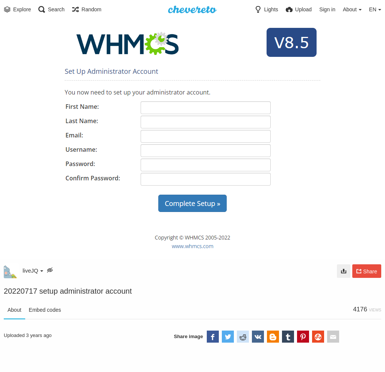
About (14, 310)
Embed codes (45, 310)
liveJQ (33, 270)
